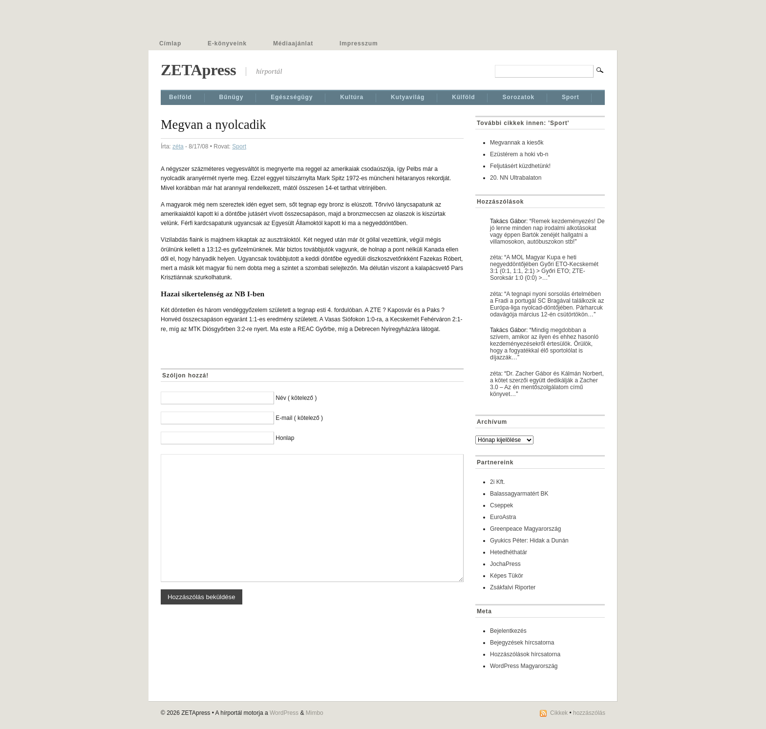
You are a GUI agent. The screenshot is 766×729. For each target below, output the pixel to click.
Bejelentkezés (508, 630)
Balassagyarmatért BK (519, 493)
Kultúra (351, 97)
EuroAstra (503, 517)
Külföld (463, 97)
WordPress (284, 712)
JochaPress (505, 564)
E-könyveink (227, 43)
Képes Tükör (506, 575)
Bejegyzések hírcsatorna (522, 642)
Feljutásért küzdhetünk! (520, 166)
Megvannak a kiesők (516, 142)
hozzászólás (589, 712)
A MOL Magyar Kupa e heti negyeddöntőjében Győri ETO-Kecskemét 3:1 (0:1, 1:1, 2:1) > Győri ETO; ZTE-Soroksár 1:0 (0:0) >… (544, 267)
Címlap (170, 43)
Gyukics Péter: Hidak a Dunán (529, 540)
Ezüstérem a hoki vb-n (519, 154)
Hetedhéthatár (508, 552)
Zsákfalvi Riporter (512, 587)
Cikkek (559, 712)
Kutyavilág (408, 97)
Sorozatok (518, 97)
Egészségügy (292, 97)
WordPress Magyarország (524, 666)
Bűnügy (231, 97)
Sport (570, 97)
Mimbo (314, 712)
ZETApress (198, 70)
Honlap (285, 438)
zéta (178, 146)
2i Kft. (497, 482)
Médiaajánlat (293, 43)
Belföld (180, 97)
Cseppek (501, 505)
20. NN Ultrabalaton (515, 177)
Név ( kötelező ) (296, 398)
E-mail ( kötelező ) (299, 418)
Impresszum (359, 43)
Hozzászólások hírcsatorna (525, 654)
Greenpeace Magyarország (525, 528)
